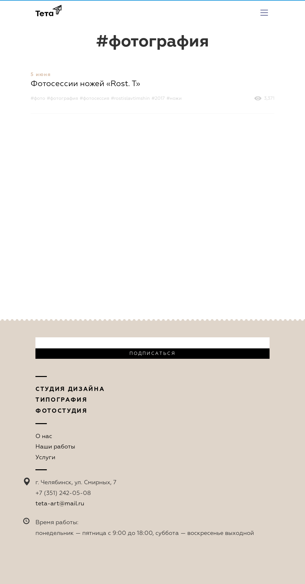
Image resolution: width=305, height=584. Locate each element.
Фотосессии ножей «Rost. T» (85, 84)
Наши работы (55, 447)
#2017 (158, 98)
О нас (43, 436)
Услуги (45, 458)
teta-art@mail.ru (59, 504)
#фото (38, 98)
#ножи (174, 98)
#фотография (62, 98)
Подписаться (152, 353)
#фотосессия (94, 98)
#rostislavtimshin (130, 98)
